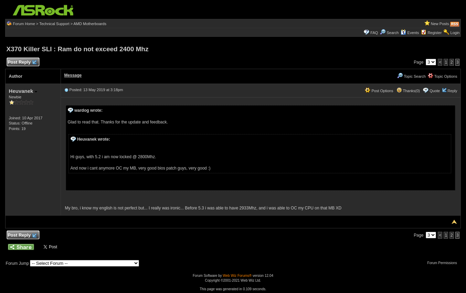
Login (455, 33)
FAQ (374, 33)
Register (434, 33)
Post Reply (22, 62)
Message (73, 75)
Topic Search (411, 76)
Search (393, 33)
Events (410, 33)
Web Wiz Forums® (237, 276)
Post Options (379, 91)
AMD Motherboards (90, 24)
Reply (452, 91)
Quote (435, 91)
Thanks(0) (408, 91)
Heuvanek (23, 91)
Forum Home (24, 24)
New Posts (440, 24)
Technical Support (54, 24)
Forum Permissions (443, 263)
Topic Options (442, 76)
